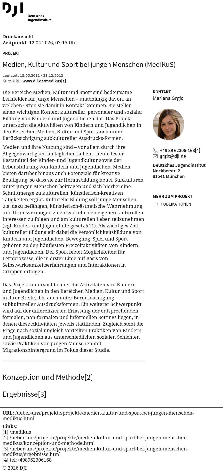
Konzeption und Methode (47, 377)
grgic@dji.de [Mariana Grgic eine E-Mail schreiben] (173, 156)
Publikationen (175, 204)
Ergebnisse (24, 394)
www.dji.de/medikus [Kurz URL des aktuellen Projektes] (44, 81)
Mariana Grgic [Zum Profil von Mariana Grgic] (168, 98)
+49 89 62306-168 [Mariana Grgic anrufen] (180, 150)
